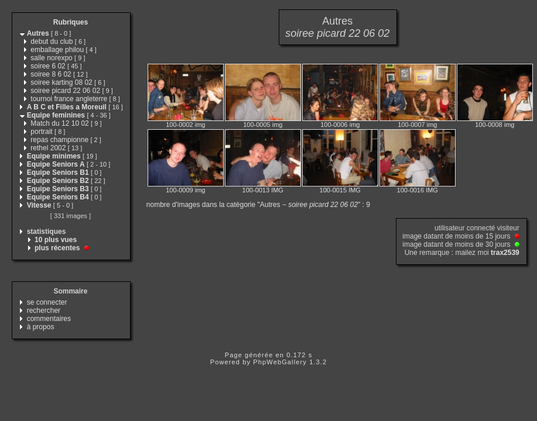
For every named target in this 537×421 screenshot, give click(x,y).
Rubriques (70, 22)
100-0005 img (262, 124)
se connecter (47, 302)
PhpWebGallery (280, 361)
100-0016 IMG (417, 190)
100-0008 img (494, 124)
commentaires (49, 319)
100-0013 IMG (262, 190)
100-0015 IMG (340, 190)
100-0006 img (340, 124)
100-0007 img (417, 124)
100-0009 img (185, 190)
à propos (40, 327)
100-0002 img (185, 124)
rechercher (43, 310)
